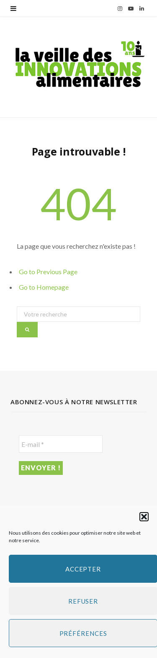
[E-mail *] (61, 444)
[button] (144, 517)
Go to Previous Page (48, 271)
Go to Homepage (44, 287)
